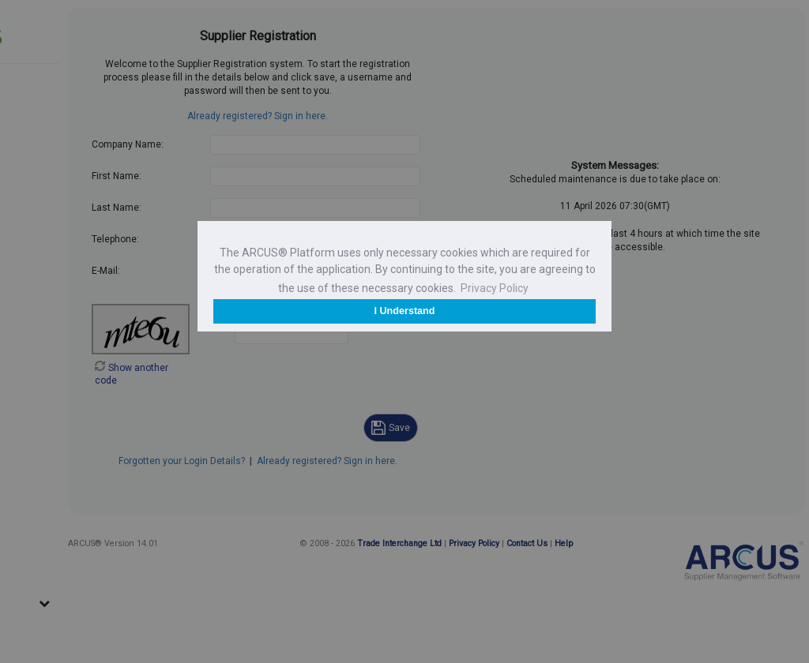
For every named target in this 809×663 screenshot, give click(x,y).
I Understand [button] (404, 311)
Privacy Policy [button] (495, 288)
